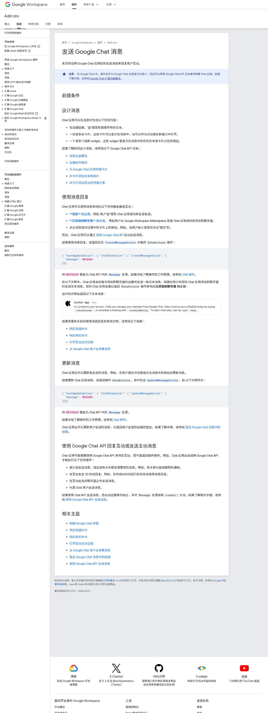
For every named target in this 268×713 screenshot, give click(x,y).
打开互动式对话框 (81, 342)
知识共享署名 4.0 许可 (112, 580)
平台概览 (60, 707)
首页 (62, 4)
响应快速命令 (78, 329)
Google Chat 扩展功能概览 (105, 78)
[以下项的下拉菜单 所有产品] (98, 4)
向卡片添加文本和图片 (84, 176)
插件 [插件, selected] (74, 4)
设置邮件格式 (78, 162)
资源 (108, 4)
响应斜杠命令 (78, 335)
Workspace (29, 4)
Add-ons (11, 16)
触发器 (79, 214)
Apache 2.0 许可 (169, 580)
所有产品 (89, 4)
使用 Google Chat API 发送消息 (86, 499)
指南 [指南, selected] (19, 24)
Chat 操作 (188, 274)
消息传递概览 (78, 156)
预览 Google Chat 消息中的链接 (90, 557)
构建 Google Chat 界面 (84, 523)
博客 (199, 707)
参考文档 (33, 24)
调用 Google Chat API (110, 235)
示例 (48, 24)
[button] (24, 69)
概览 (7, 24)
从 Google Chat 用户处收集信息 (90, 349)
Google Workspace (82, 42)
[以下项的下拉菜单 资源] (115, 4)
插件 (100, 42)
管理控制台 (132, 707)
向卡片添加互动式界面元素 (87, 183)
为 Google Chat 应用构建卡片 (88, 169)
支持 (60, 24)
